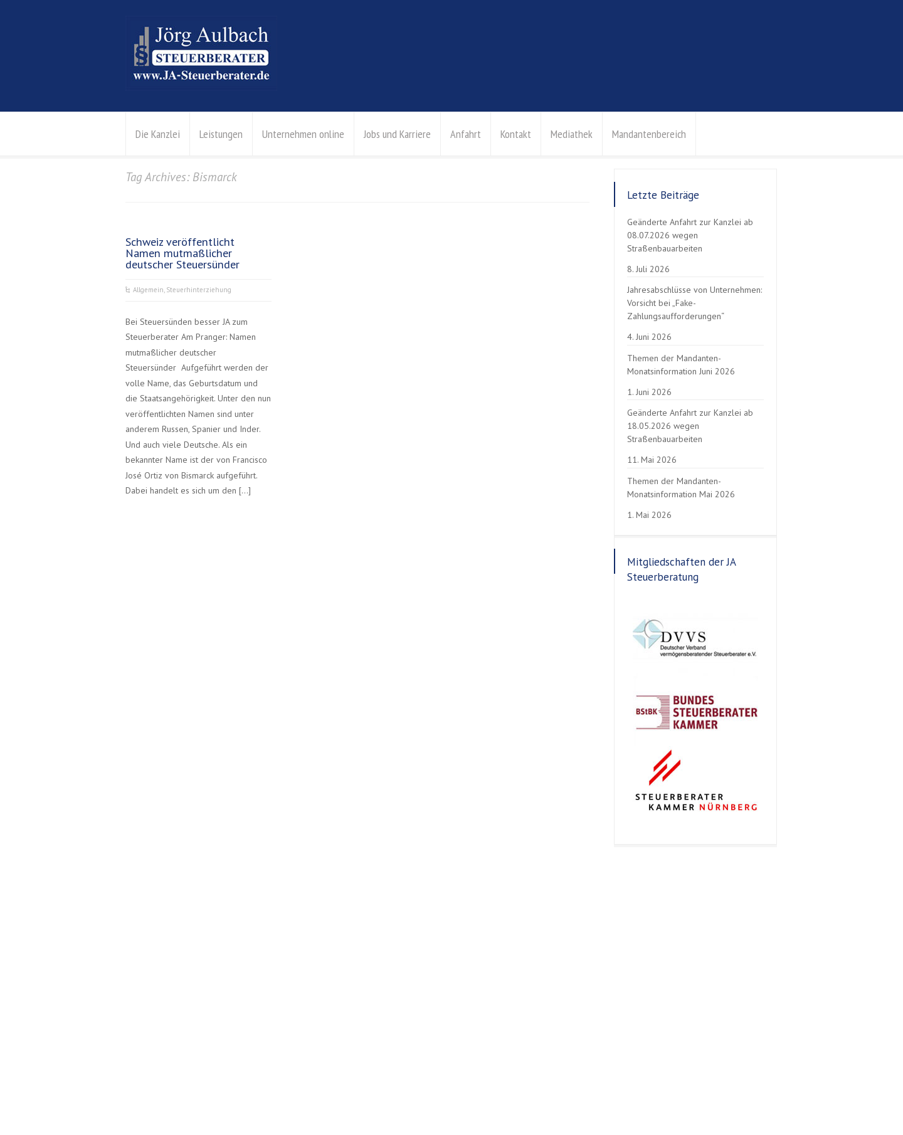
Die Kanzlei (157, 134)
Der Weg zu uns (569, 1010)
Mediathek (572, 134)
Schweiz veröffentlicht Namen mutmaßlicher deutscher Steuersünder (182, 253)
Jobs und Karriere (397, 134)
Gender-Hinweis (396, 1095)
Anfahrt (465, 134)
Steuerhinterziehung (198, 289)
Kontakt (515, 134)
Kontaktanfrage (567, 1026)
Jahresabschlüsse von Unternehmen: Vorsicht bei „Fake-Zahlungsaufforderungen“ (694, 303)
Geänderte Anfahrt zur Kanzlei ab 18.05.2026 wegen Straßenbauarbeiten (690, 426)
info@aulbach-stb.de (578, 995)
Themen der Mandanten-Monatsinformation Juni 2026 (681, 364)
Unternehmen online (303, 134)
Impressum (231, 1095)
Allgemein (148, 289)
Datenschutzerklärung (163, 1095)
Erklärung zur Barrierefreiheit (310, 1095)
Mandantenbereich (649, 134)
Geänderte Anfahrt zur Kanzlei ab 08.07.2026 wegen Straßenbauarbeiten (690, 235)
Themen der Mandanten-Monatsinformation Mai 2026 (681, 487)
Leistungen (221, 134)
